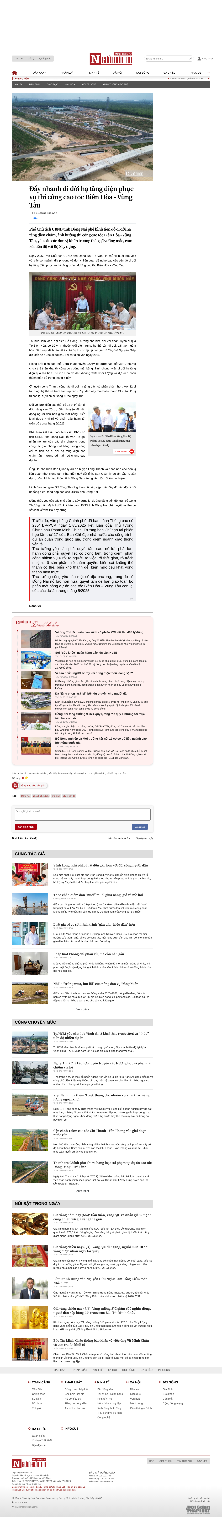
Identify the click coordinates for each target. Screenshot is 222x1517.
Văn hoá (70, 84)
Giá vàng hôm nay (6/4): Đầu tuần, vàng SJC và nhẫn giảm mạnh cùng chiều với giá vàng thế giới (102, 1217)
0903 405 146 (21, 1502)
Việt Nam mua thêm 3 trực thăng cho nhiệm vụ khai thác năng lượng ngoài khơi (101, 1097)
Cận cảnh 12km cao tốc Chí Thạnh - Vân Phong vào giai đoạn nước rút (99, 1133)
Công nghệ (103, 1417)
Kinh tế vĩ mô (105, 1398)
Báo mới (202, 1461)
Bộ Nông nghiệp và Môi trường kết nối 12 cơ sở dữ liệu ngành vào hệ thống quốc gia (101, 740)
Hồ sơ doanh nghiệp (109, 1403)
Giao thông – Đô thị (115, 84)
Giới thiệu (165, 1461)
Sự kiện (36, 1398)
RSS (151, 1461)
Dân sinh (34, 84)
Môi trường (89, 84)
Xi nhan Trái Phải (42, 1440)
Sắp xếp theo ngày (144, 838)
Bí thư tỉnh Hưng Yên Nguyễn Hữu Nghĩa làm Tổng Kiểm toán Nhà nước (100, 1281)
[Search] (190, 59)
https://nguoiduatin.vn (22, 1472)
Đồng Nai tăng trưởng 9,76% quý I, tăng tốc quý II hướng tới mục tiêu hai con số (100, 716)
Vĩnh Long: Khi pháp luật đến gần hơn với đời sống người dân (100, 865)
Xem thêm (82, 1009)
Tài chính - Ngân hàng (110, 1394)
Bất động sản (105, 1389)
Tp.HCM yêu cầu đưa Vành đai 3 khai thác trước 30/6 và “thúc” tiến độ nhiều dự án (101, 1036)
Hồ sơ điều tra (73, 1398)
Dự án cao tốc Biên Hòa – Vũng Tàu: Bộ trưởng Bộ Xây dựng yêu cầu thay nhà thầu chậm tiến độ (110, 440)
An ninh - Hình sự (75, 1408)
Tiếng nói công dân (76, 1403)
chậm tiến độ (69, 796)
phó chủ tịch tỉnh (41, 796)
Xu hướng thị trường (109, 1408)
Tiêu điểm (37, 1389)
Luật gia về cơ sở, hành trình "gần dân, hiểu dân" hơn (94, 924)
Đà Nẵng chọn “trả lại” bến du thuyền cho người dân (91, 693)
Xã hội (117, 72)
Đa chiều (169, 72)
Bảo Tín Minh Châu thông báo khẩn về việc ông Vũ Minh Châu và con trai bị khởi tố (101, 1342)
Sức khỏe (168, 1394)
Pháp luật (68, 72)
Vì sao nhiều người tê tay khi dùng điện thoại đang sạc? (94, 673)
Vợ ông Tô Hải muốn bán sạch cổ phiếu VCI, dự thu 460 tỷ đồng (99, 632)
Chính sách (38, 1394)
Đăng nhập (140, 827)
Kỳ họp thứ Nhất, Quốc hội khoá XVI (192, 78)
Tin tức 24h (184, 1461)
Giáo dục (52, 84)
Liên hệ (19, 58)
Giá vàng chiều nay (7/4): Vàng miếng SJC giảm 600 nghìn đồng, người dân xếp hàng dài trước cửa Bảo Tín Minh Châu (102, 1310)
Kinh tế (94, 72)
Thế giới (36, 1408)
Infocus (196, 72)
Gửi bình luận (26, 826)
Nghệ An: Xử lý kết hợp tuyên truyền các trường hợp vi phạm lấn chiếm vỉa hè (102, 1065)
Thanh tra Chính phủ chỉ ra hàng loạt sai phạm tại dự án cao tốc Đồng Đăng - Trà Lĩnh (102, 1165)
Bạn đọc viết (39, 1445)
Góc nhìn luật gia (74, 1394)
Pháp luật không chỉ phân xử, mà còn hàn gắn (88, 954)
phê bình (56, 796)
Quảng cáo (45, 58)
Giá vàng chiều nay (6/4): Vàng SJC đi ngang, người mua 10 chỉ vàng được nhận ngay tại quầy (101, 1249)
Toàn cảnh (38, 72)
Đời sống (142, 72)
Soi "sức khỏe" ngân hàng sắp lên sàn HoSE (86, 652)
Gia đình (168, 1389)
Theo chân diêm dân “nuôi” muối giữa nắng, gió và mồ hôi (98, 895)
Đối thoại (37, 1403)
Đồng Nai (25, 796)
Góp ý (31, 58)
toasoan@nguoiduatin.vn (26, 1507)
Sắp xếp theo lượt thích (119, 838)
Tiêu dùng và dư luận (109, 1412)
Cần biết (167, 1398)
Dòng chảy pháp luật (76, 1389)
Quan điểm (38, 1435)
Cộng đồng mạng (173, 1403)
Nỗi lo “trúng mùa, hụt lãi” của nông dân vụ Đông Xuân (95, 984)
